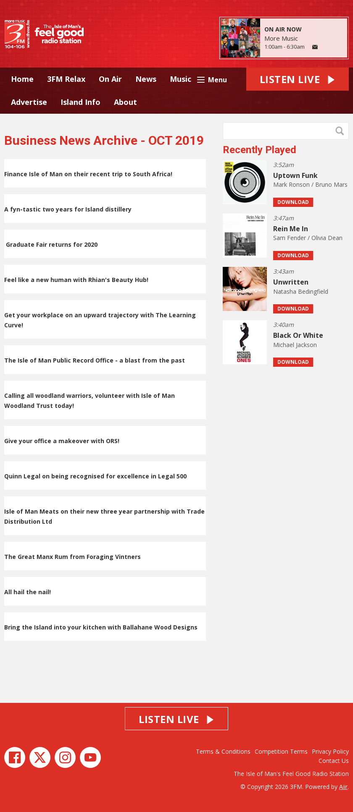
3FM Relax (66, 79)
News (145, 79)
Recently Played (259, 150)
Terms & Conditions (223, 751)
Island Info (80, 102)
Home (22, 79)
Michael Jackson (295, 345)
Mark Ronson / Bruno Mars (310, 184)
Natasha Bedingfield (300, 291)
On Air (110, 79)
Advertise (29, 102)
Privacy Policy (330, 751)
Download (293, 202)
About (125, 102)
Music (180, 79)
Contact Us (334, 761)
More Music (281, 38)
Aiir (343, 787)
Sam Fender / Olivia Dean (307, 238)
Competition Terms (281, 751)
